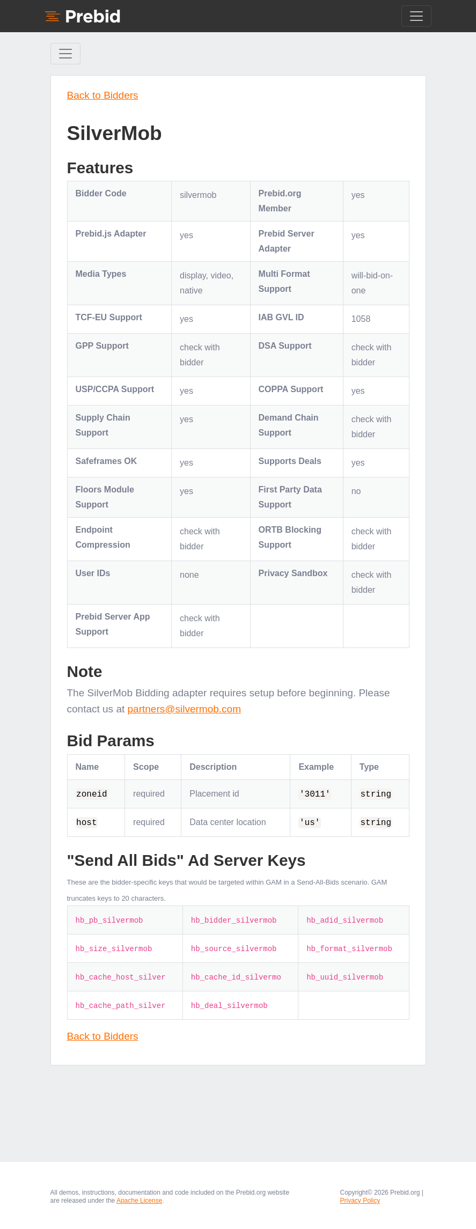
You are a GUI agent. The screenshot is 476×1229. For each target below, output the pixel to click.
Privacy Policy (360, 1200)
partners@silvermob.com (184, 709)
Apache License (139, 1200)
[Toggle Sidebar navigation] (65, 53)
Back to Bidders (102, 95)
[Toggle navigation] (416, 16)
